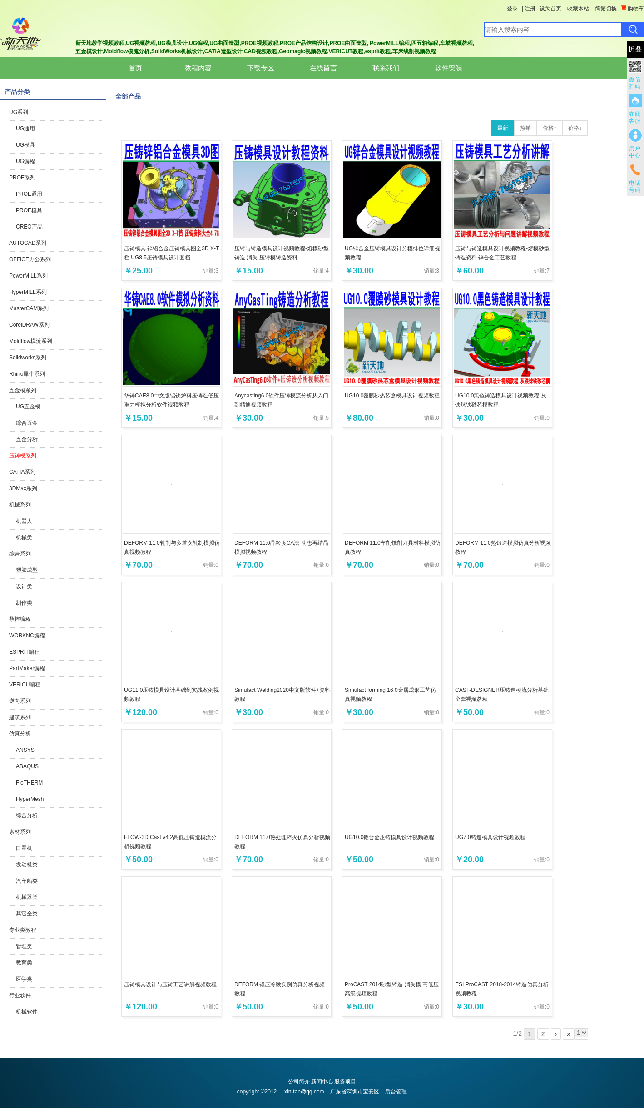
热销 (525, 128)
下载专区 (260, 68)
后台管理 (396, 1091)
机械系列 (20, 505)
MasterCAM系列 (29, 308)
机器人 (24, 521)
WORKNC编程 (27, 635)
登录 (512, 8)
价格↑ (549, 128)
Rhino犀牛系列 (27, 374)
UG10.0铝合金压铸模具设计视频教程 (389, 837)
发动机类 (27, 864)
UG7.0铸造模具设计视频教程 (490, 837)
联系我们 (386, 68)
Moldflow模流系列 (30, 341)
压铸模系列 (22, 455)
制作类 (24, 603)
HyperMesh (30, 799)
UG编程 (25, 161)
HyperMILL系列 (28, 292)
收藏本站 (578, 8)
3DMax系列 (23, 488)
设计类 (24, 586)
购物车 (632, 8)
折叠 (635, 49)
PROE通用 (29, 194)
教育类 (24, 962)
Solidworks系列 (27, 357)
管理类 (24, 946)
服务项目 (345, 1081)
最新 (502, 128)
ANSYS (25, 750)
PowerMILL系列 (28, 276)
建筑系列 (20, 717)
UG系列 (18, 112)
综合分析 (27, 815)
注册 (530, 8)
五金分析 (27, 439)
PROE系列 (22, 177)
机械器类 (27, 897)
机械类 (24, 537)
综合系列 (20, 554)
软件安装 (448, 68)
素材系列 (20, 832)
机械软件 (27, 1012)
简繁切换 (606, 8)
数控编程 (20, 619)
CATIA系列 (22, 472)
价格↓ (575, 128)
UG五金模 (28, 406)
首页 (135, 68)
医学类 (24, 979)
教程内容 (198, 68)
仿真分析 (20, 733)
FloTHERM (29, 783)
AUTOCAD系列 (27, 243)
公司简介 (299, 1081)
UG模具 (25, 145)
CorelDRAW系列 (29, 325)
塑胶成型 (27, 570)
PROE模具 (29, 210)
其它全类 (27, 913)
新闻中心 (322, 1081)
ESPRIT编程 (24, 652)
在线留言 (323, 68)
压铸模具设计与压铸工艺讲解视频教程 (170, 984)
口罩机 (24, 848)
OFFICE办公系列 (30, 259)
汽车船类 (27, 881)
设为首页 (550, 8)
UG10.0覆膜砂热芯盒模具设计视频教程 (392, 396)
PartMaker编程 (27, 668)
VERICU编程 (24, 684)
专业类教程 (22, 930)
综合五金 (27, 423)
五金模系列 (22, 390)
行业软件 (20, 995)
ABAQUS (27, 766)
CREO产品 (29, 227)
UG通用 (25, 128)
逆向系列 (20, 701)
